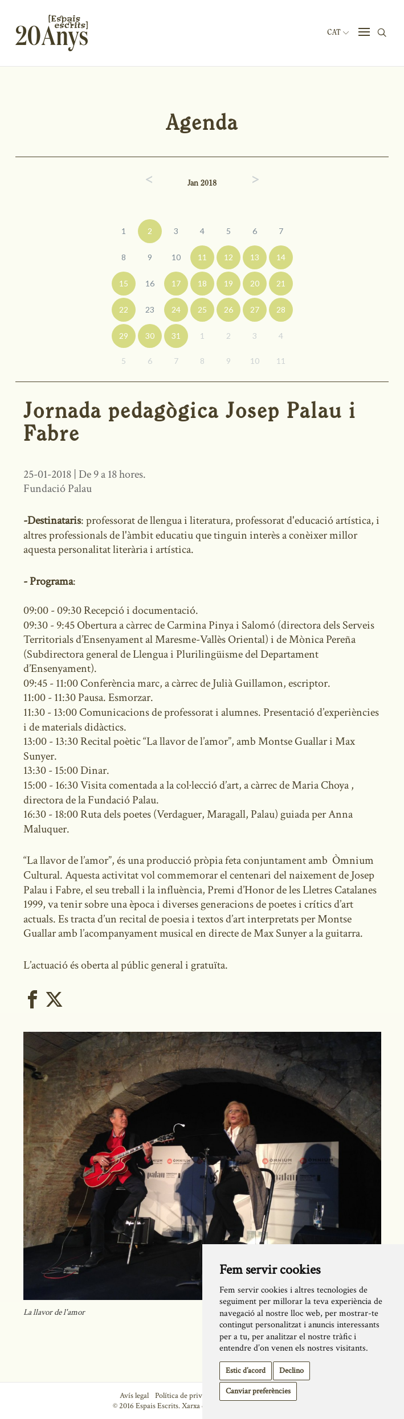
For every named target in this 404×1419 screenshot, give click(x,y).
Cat (338, 32)
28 (280, 309)
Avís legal (134, 1396)
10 (176, 257)
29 (123, 336)
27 (254, 309)
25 (202, 309)
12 (228, 257)
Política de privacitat (187, 1396)
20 (254, 283)
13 (254, 257)
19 (228, 283)
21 (280, 283)
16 (149, 283)
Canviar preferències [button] (258, 1391)
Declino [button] (291, 1370)
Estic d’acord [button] (246, 1370)
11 (202, 257)
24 (176, 309)
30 (149, 336)
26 (228, 309)
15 (123, 283)
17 (176, 283)
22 (123, 309)
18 (202, 283)
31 (176, 336)
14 (280, 257)
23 (149, 309)
